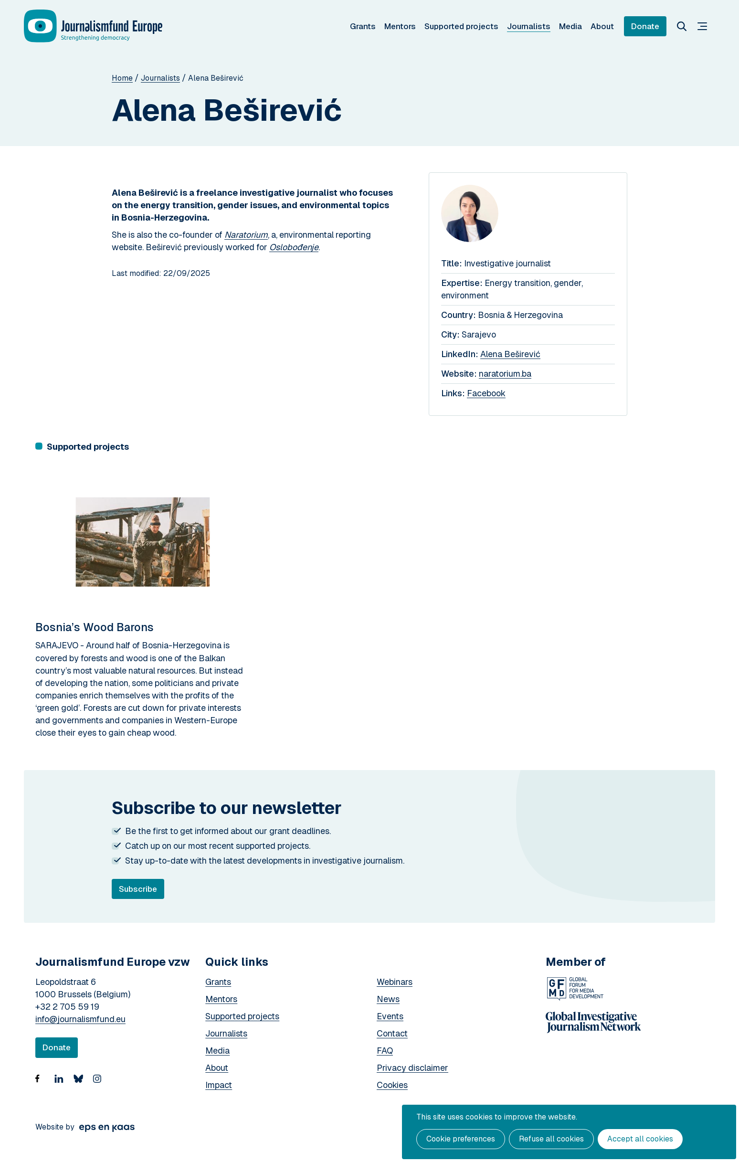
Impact (218, 1084)
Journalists (528, 26)
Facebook (486, 393)
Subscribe (141, 891)
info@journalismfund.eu (80, 1019)
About (602, 26)
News (388, 998)
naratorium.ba (505, 373)
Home (122, 78)
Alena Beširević (510, 354)
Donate (645, 26)
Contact (392, 1033)
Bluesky (81, 1084)
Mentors (400, 26)
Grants (363, 26)
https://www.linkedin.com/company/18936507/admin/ (61, 1084)
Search (681, 26)
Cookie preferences (460, 1139)
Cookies (392, 1084)
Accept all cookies (640, 1139)
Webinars (394, 981)
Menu (702, 26)
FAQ (385, 1050)
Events (390, 1016)
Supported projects (461, 26)
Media (570, 26)
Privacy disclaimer (412, 1067)
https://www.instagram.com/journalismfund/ (100, 1084)
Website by (54, 1127)
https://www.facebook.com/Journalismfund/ (42, 1084)
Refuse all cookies (551, 1139)
